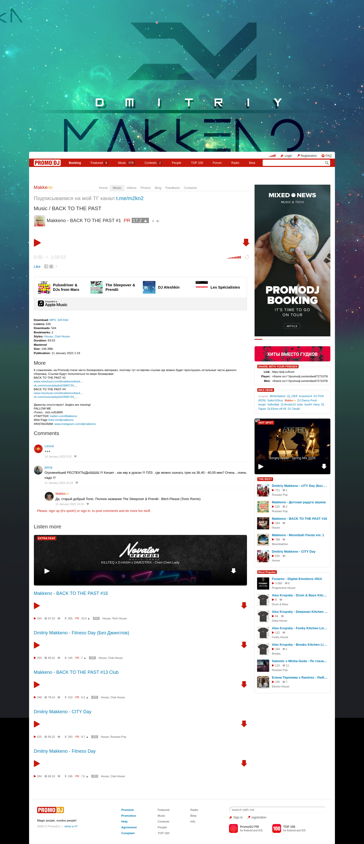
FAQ (329, 155)
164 (39, 618)
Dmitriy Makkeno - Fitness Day (65, 751)
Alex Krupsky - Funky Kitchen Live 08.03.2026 (300, 628)
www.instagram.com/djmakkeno (75, 423)
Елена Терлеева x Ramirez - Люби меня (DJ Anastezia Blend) (300, 677)
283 (70, 736)
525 (39, 736)
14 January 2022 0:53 (58, 456)
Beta (252, 163)
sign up (54, 511)
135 (277, 681)
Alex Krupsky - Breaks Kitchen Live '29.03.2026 (300, 644)
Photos (146, 188)
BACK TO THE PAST (76, 208)
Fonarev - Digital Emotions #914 (297, 578)
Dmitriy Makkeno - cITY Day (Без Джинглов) (300, 485)
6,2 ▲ (84, 697)
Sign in (238, 817)
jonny (49, 467)
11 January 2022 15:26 (70, 504)
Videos (131, 188)
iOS (260, 830)
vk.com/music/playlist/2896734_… (56, 385)
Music (126, 163)
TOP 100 (197, 163)
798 (277, 539)
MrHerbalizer (278, 396)
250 (39, 657)
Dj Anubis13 (288, 404)
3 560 (278, 583)
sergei (262, 404)
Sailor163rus (275, 400)
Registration (309, 155)
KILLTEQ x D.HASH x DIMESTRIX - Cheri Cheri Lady (140, 562)
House (48, 336)
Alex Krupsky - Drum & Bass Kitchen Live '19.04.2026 (300, 595)
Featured (99, 163)
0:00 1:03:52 (50, 257)
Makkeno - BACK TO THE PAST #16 (71, 593)
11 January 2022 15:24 (59, 482)
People (176, 163)
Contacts (190, 188)
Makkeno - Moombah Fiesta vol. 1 (298, 535)
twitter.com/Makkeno (63, 416)
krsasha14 (305, 396)
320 (96, 618)
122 (277, 632)
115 (277, 665)
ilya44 (308, 404)
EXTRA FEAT (46, 538)
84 (276, 616)
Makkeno (182, 175)
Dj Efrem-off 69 (276, 408)
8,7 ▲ (84, 736)
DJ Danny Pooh (307, 400)
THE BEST (265, 479)
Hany (316, 404)
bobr (300, 404)
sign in (85, 511)
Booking (75, 163)
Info (192, 821)
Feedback (172, 188)
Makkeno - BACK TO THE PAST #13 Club (76, 672)
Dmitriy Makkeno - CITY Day (63, 711)
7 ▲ (83, 657)
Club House (62, 336)
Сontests (153, 163)
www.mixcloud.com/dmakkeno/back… (58, 381)
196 (70, 776)
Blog (158, 188)
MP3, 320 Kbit (59, 319)
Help (124, 821)
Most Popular (267, 572)
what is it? (71, 826)
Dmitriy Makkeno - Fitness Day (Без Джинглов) (81, 632)
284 (39, 776)
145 (70, 657)
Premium (127, 809)
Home (103, 188)
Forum (217, 163)
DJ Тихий (294, 408)
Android (248, 830)
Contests (163, 821)
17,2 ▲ (140, 220)
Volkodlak (273, 404)
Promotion (128, 815)
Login (288, 155)
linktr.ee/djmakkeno (61, 419)
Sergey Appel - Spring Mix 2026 (292, 458)
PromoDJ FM (249, 827)
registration (258, 817)
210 (70, 697)
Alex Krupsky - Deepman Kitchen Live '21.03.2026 (300, 611)
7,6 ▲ (84, 776)
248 (39, 697)
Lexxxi (49, 446)
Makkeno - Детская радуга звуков (299, 502)
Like (37, 267)
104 (277, 649)
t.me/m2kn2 (130, 198)
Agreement (129, 827)
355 (70, 618)
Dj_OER (292, 396)
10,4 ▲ (85, 618)
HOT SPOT (266, 422)
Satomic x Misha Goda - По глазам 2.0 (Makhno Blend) (300, 661)
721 (277, 490)
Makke (43, 187)
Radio (235, 163)
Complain (128, 833)
